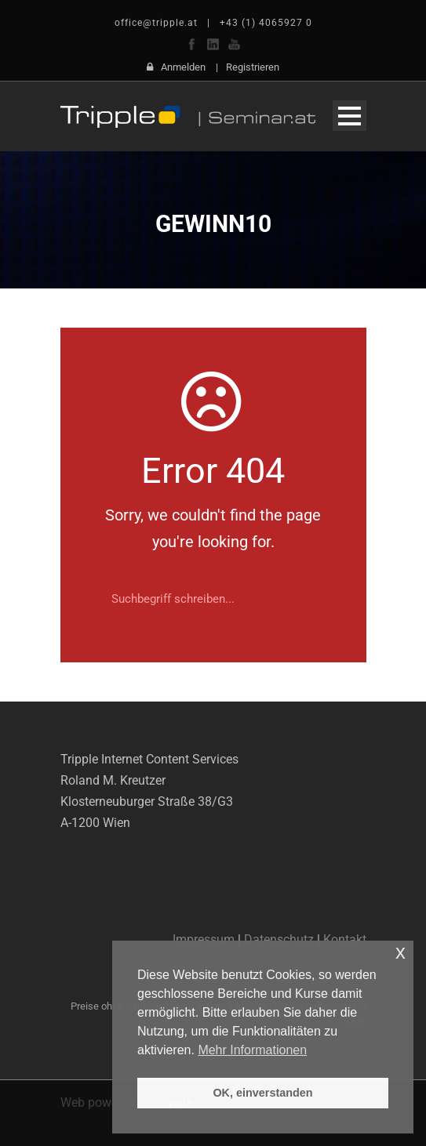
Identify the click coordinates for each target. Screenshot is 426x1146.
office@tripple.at (156, 22)
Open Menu (349, 115)
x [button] (400, 952)
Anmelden (183, 67)
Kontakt (344, 939)
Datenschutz (279, 939)
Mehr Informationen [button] (252, 1050)
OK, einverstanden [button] (262, 1092)
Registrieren (252, 67)
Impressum (204, 939)
